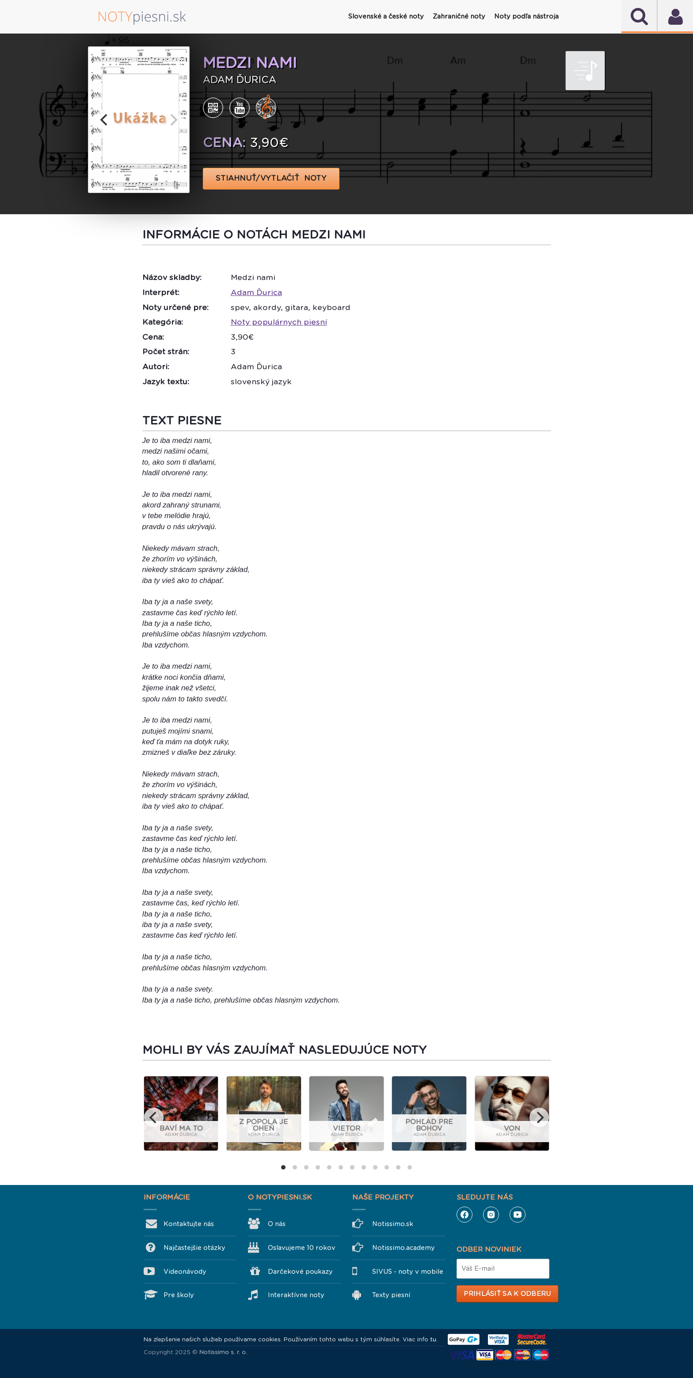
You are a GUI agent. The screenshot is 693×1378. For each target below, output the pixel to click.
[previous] (104, 119)
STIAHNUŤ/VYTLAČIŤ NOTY (271, 178)
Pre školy (179, 1294)
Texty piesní (391, 1294)
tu (433, 1339)
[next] (173, 119)
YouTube (517, 1215)
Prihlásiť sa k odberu (507, 1293)
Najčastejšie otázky (194, 1247)
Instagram (491, 1215)
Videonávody (185, 1271)
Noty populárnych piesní (279, 322)
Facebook (464, 1215)
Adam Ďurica (256, 292)
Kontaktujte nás (189, 1223)
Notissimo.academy (403, 1247)
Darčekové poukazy (300, 1271)
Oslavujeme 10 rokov (301, 1247)
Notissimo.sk (392, 1223)
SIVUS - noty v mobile (407, 1271)
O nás (277, 1223)
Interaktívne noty (296, 1294)
